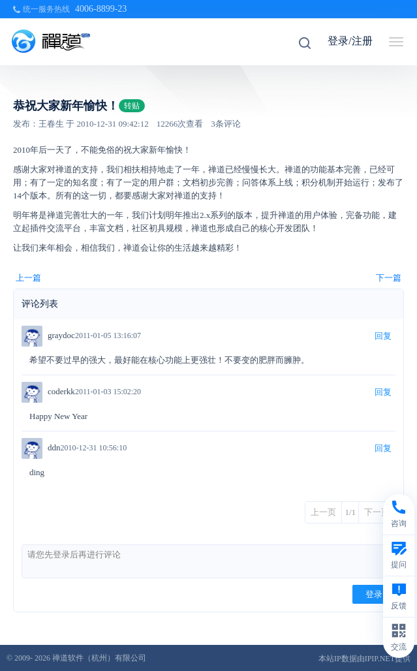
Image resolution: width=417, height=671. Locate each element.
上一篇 (28, 278)
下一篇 (388, 278)
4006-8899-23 (101, 9)
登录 (373, 594)
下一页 (377, 512)
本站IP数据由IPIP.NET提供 (364, 658)
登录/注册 (350, 40)
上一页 (323, 512)
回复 (383, 336)
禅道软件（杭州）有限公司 (99, 658)
